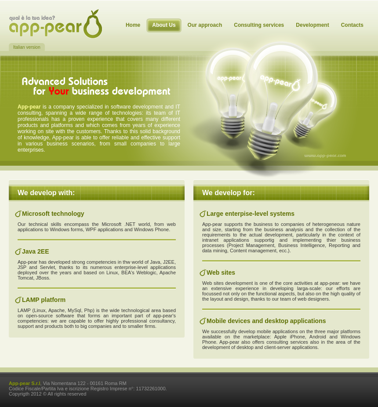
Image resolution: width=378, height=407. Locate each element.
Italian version (26, 47)
